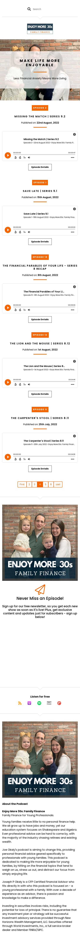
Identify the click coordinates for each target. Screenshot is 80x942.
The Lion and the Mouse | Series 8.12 (40, 343)
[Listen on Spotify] (39, 703)
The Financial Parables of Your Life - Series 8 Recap (40, 267)
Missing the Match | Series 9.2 (40, 116)
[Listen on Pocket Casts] (59, 703)
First (22, 484)
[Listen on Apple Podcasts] (29, 703)
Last (58, 484)
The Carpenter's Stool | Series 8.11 (40, 418)
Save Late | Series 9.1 (40, 191)
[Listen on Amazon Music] (49, 703)
